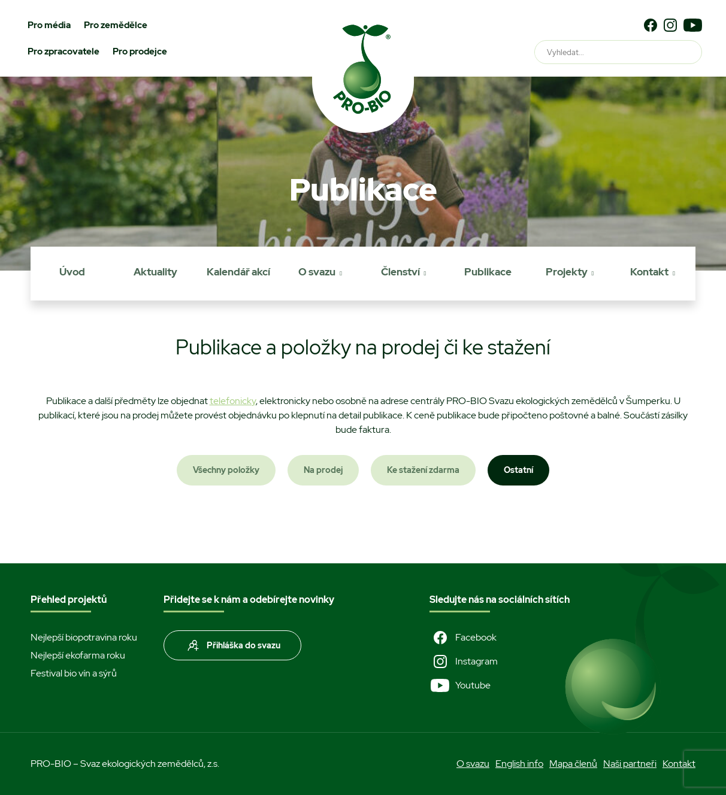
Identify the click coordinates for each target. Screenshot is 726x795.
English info (519, 763)
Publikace (488, 271)
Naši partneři (630, 763)
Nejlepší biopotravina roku (84, 637)
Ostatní (518, 470)
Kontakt (649, 271)
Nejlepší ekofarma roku (78, 655)
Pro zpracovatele (63, 51)
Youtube (460, 685)
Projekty (567, 271)
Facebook (463, 637)
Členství (400, 271)
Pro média (49, 25)
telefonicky (233, 401)
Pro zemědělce (115, 25)
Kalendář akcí (238, 271)
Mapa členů (573, 763)
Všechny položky (226, 470)
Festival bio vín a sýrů (74, 673)
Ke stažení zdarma (423, 470)
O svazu (316, 271)
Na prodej (323, 470)
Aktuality (155, 271)
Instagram (463, 661)
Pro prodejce (140, 51)
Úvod (72, 271)
